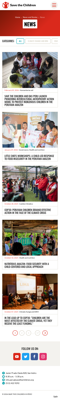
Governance (23, 150)
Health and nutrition (37, 150)
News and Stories (30, 17)
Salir (55, 396)
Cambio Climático (26, 204)
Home (17, 17)
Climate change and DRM (38, 41)
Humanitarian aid (26, 90)
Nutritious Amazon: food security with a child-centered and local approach (27, 265)
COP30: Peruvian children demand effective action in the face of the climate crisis (28, 211)
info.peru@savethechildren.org (20, 380)
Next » (45, 333)
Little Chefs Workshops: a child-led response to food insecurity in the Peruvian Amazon (29, 157)
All (20, 41)
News (42, 17)
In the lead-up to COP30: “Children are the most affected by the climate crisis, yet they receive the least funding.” (28, 320)
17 (37, 333)
